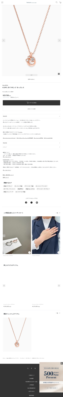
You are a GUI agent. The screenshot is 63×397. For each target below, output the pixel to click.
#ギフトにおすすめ (48, 138)
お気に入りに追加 (31, 108)
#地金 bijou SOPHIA (30, 189)
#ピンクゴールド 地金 (20, 191)
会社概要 (31, 378)
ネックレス (22, 358)
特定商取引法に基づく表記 (31, 381)
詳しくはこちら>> (7, 156)
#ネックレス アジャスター (41, 186)
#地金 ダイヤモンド (8, 186)
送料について (6, 177)
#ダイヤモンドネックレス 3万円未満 (25, 138)
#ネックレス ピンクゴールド (9, 138)
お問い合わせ (31, 391)
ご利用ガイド (31, 375)
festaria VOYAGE (36, 255)
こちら (20, 132)
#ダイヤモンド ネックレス (9, 189)
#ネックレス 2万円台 (38, 138)
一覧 (57, 213)
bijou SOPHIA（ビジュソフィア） (13, 358)
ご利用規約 (31, 384)
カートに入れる (31, 103)
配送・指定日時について (8, 175)
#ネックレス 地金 (18, 186)
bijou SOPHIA (5, 85)
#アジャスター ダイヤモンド (43, 189)
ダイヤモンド (28, 358)
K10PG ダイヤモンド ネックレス (38, 358)
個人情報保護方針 (31, 388)
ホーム (4, 358)
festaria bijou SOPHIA (8, 255)
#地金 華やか (20, 189)
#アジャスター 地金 (29, 186)
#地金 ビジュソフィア (8, 191)
